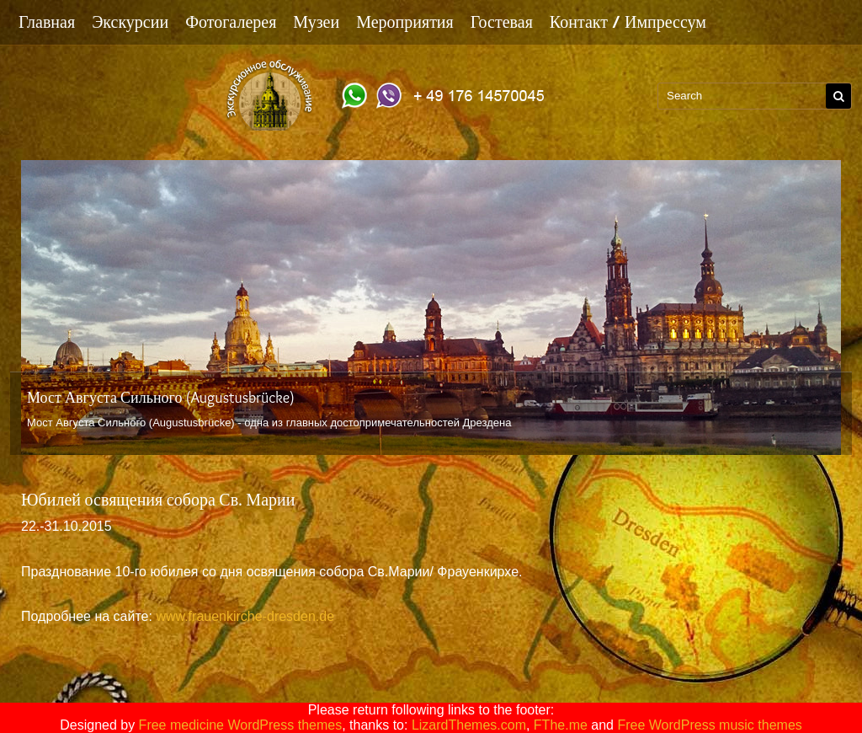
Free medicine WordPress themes (241, 725)
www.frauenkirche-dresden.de (245, 616)
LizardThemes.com (469, 725)
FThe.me (561, 725)
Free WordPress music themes (709, 725)
